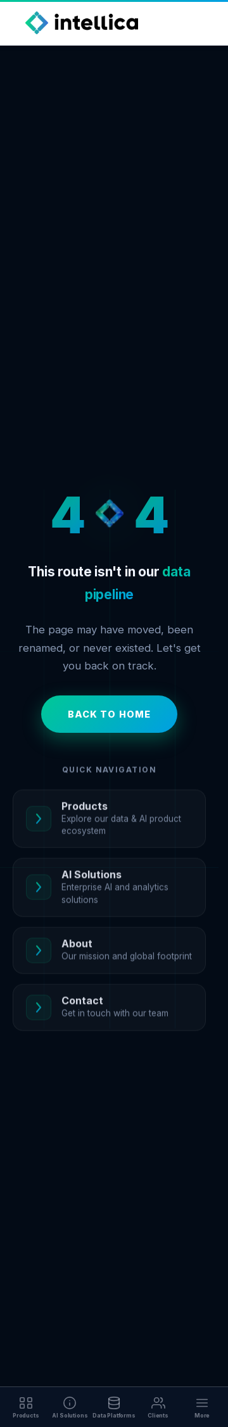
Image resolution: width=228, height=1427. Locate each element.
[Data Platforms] (114, 1407)
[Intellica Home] (81, 22)
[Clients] (158, 1407)
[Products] (26, 1407)
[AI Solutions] (70, 1407)
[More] (202, 1407)
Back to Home (109, 714)
